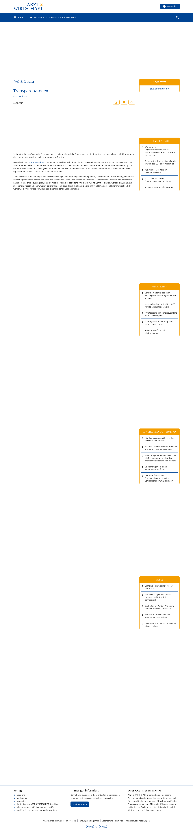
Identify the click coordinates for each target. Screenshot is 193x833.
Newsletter (21, 801)
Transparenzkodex (37, 162)
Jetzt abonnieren (158, 88)
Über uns (21, 795)
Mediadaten (22, 798)
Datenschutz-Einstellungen (137, 820)
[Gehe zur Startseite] (36, 17)
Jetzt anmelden (80, 804)
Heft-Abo (119, 820)
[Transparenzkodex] (68, 17)
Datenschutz (107, 820)
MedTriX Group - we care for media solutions (37, 810)
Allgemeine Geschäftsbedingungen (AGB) (35, 807)
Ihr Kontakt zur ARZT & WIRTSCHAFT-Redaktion (38, 804)
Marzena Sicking (20, 96)
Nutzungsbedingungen (89, 820)
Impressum (71, 820)
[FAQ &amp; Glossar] (50, 17)
